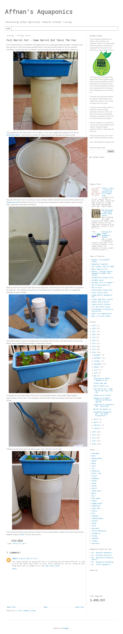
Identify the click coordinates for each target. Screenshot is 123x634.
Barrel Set (17, 543)
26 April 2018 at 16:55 (27, 558)
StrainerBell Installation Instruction (102, 310)
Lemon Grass (96, 491)
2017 (94, 343)
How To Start (97, 287)
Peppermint (96, 506)
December (98, 355)
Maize (94, 493)
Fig (93, 468)
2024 (94, 328)
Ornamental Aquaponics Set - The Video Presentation (102, 413)
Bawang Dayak (97, 458)
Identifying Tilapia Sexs (102, 290)
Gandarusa (95, 471)
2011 (94, 438)
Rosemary (95, 516)
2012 (94, 435)
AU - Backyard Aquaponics (102, 553)
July (96, 370)
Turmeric (95, 541)
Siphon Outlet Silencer (101, 304)
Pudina (94, 511)
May (95, 376)
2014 (94, 352)
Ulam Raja (95, 543)
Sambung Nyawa (97, 518)
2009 (94, 444)
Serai (94, 526)
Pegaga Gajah (97, 503)
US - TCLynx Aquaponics (101, 564)
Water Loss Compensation (101, 313)
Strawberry (96, 533)
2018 (94, 340)
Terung (94, 536)
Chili (94, 466)
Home (8, 28)
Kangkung (95, 478)
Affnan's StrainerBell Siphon (101, 260)
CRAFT (22, 534)
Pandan (94, 501)
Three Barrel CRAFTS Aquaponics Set (101, 379)
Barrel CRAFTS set (100, 386)
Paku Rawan (96, 498)
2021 (94, 331)
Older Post (79, 607)
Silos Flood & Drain (100, 293)
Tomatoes (95, 538)
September (98, 364)
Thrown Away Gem (99, 383)
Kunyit (94, 488)
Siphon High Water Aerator (102, 299)
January (97, 428)
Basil (94, 456)
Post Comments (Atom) (27, 611)
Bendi (94, 463)
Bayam (94, 461)
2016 (94, 346)
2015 (94, 349)
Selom (94, 523)
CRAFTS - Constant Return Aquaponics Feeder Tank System (102, 273)
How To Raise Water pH (101, 285)
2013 (94, 432)
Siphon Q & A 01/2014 (102, 395)
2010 (94, 441)
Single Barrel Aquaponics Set (102, 296)
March (96, 422)
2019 (94, 337)
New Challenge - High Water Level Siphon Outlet (107, 212)
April (96, 419)
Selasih (95, 521)
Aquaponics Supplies (100, 264)
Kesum (94, 483)
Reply (14, 569)
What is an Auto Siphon (101, 316)
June (96, 373)
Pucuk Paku (96, 508)
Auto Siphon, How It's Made (103, 266)
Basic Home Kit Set (99, 269)
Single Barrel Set (12, 202)
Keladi (94, 481)
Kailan (94, 476)
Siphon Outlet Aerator (101, 302)
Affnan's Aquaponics (39, 11)
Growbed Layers (98, 280)
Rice (93, 513)
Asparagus (95, 453)
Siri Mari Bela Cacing (101, 307)
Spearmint (95, 528)
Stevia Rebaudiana (99, 531)
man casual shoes (53, 566)
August (97, 367)
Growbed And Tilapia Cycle (102, 277)
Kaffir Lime (96, 473)
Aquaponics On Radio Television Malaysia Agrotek (102, 400)
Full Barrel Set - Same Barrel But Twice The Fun (103, 390)
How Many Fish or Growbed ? (103, 282)
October (97, 361)
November (98, 358)
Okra (93, 496)
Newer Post (11, 607)
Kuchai (94, 486)
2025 (94, 325)
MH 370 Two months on (102, 409)
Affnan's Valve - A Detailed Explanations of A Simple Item (108, 191)
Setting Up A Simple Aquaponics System (107, 234)
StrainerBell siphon (13, 135)
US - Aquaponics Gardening (102, 562)
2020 (94, 334)
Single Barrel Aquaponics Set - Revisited (103, 405)
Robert (14, 558)
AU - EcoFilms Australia (101, 555)
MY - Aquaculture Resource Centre (102, 558)
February (98, 425)
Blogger (66, 628)
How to (24, 543)
